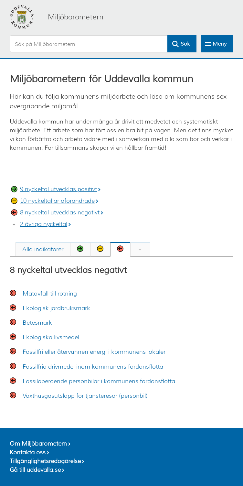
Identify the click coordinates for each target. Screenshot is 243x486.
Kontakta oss (28, 452)
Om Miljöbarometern (38, 443)
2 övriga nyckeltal (43, 224)
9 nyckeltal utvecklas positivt (58, 189)
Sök (185, 44)
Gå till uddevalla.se (35, 469)
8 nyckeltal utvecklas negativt (60, 212)
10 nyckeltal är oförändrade (57, 200)
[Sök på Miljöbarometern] (88, 43)
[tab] (43, 249)
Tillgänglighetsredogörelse (45, 461)
